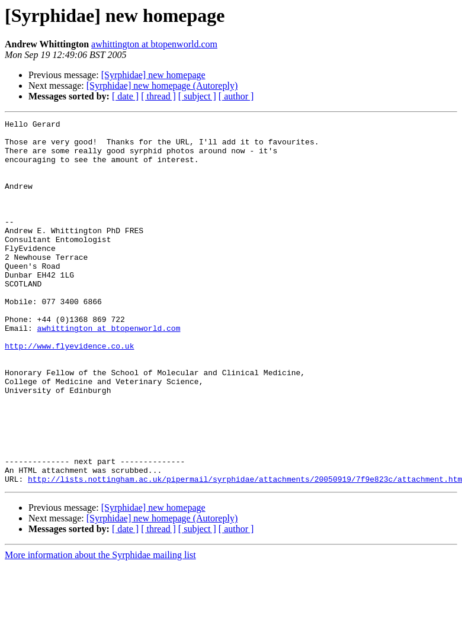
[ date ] (125, 96)
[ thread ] (158, 96)
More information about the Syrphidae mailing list (100, 628)
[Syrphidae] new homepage (153, 75)
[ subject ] (197, 96)
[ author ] (236, 96)
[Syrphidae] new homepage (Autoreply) (162, 85)
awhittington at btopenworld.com (154, 44)
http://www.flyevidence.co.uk (69, 391)
